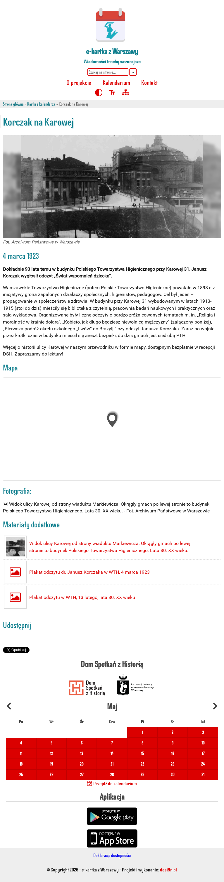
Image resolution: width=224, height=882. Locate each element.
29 (142, 774)
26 (51, 774)
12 (51, 753)
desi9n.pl (168, 869)
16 (172, 753)
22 (142, 763)
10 (203, 742)
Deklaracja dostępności (112, 855)
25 (21, 774)
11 (21, 753)
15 (142, 753)
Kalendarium (116, 82)
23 (172, 763)
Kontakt (149, 82)
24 (203, 763)
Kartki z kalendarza (41, 103)
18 (21, 763)
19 (51, 763)
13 (81, 753)
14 (112, 753)
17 (203, 753)
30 (173, 774)
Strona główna (13, 103)
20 (82, 763)
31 (202, 774)
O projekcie (78, 82)
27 (81, 774)
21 (112, 763)
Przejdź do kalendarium (112, 783)
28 (112, 774)
